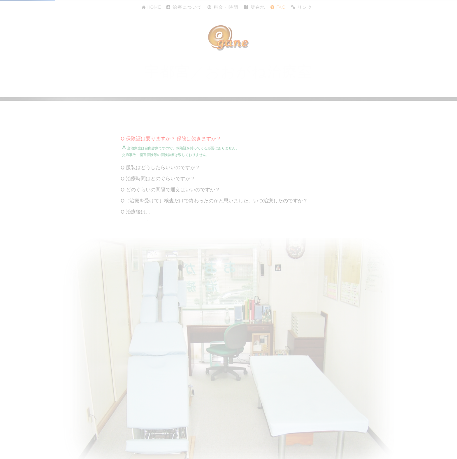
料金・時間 (223, 7)
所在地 (254, 7)
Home (151, 7)
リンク (301, 7)
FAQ (278, 7)
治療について (184, 7)
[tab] (228, 138)
